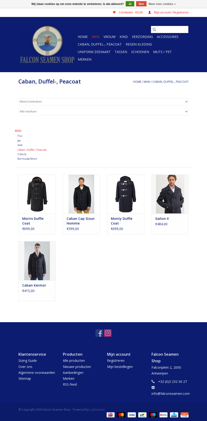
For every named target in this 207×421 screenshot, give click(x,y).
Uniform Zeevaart (94, 52)
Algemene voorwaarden (36, 372)
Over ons (25, 366)
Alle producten (74, 360)
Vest (19, 145)
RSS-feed (70, 384)
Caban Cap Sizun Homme (81, 220)
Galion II (162, 218)
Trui (19, 136)
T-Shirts (21, 154)
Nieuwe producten (77, 366)
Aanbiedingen (73, 372)
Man (95, 36)
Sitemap (24, 378)
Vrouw (110, 36)
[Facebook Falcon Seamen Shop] (99, 333)
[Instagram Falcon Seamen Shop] (108, 333)
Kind (124, 36)
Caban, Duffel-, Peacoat (100, 44)
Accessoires (167, 36)
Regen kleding (139, 44)
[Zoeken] (170, 29)
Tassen (121, 52)
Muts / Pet (162, 52)
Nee (141, 4)
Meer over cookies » (162, 4)
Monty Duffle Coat (121, 220)
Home (83, 36)
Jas (19, 140)
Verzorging (142, 36)
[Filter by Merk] (103, 111)
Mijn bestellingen (120, 366)
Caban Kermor (34, 285)
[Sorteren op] (103, 101)
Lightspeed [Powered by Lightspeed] (97, 410)
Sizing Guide (27, 360)
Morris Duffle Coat (32, 220)
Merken (84, 59)
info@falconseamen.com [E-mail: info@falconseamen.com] (170, 393)
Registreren (116, 360)
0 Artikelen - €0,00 (128, 12)
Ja (129, 4)
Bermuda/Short (27, 158)
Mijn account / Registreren (168, 12)
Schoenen (140, 52)
